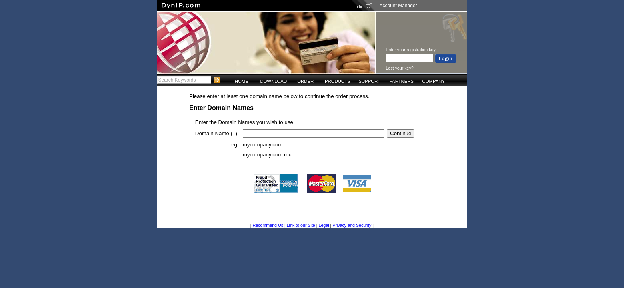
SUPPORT (369, 81)
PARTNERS (401, 81)
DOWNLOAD (273, 81)
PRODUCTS (337, 81)
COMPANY (433, 81)
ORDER (305, 81)
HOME (241, 81)
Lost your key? (399, 68)
